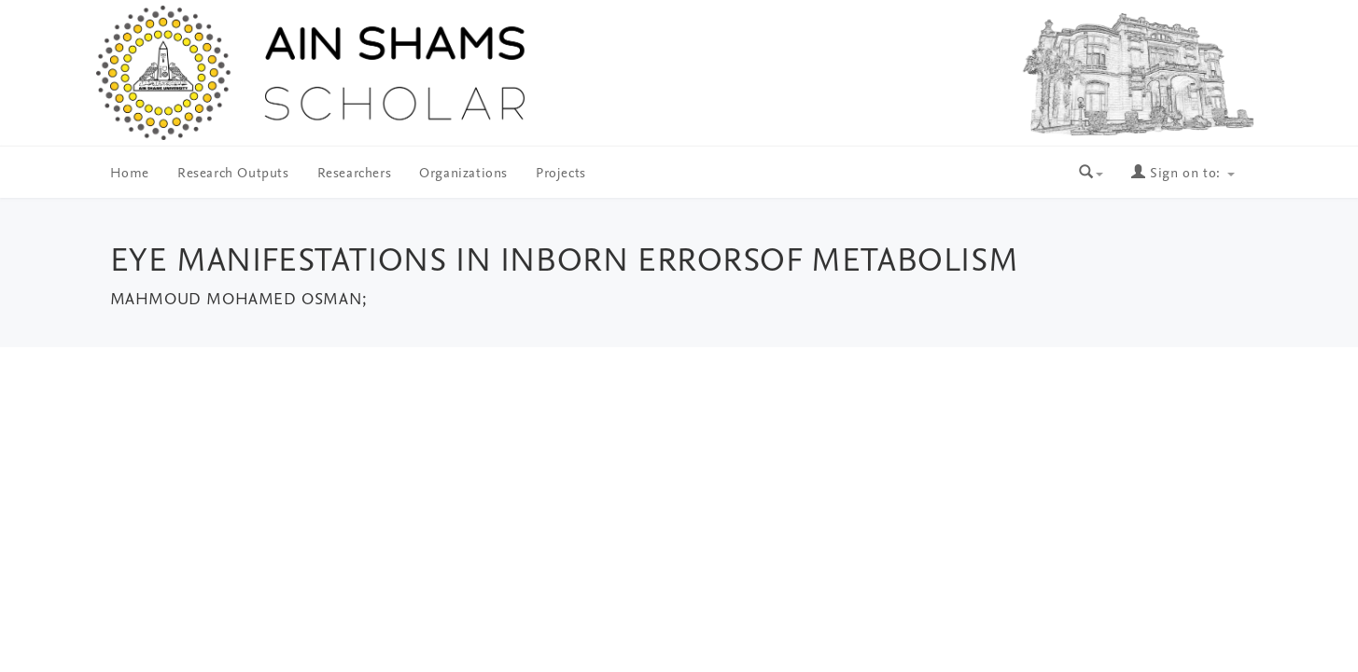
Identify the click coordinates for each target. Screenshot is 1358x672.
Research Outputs (233, 174)
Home (129, 174)
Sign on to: (1182, 174)
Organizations (463, 174)
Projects (561, 174)
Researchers (354, 174)
